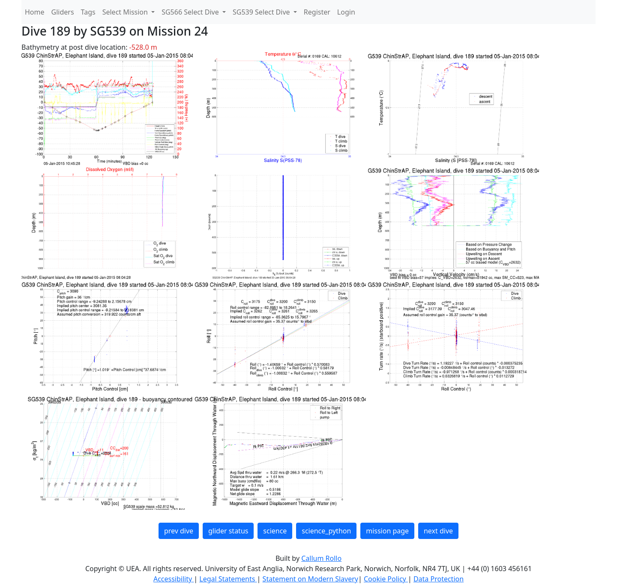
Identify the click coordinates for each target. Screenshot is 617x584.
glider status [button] (228, 531)
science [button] (275, 531)
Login (346, 12)
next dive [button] (438, 531)
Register (317, 12)
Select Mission (126, 12)
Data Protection (438, 579)
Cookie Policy (386, 579)
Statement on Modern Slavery (310, 579)
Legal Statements (228, 579)
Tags (88, 12)
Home (35, 12)
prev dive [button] (178, 531)
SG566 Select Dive (191, 12)
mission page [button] (387, 531)
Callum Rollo (321, 558)
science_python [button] (326, 531)
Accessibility (173, 579)
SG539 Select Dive (262, 12)
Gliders (62, 12)
